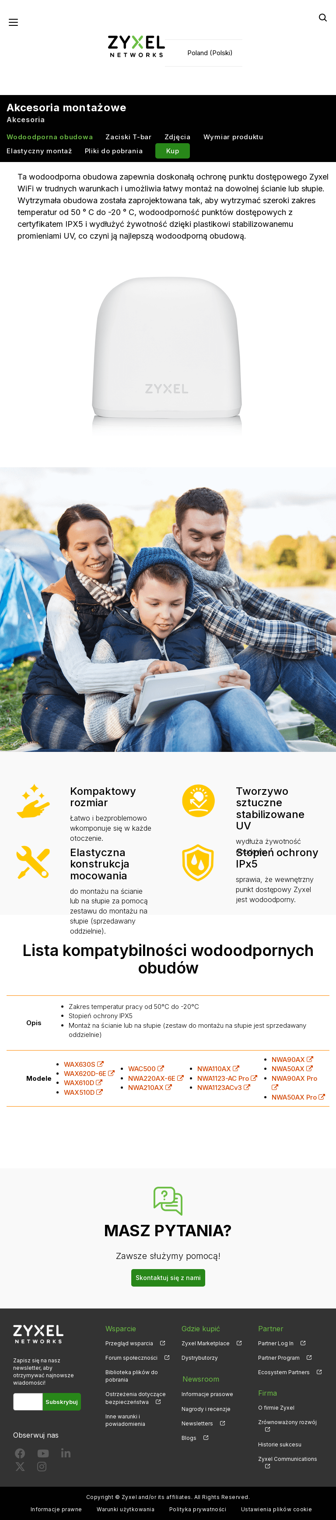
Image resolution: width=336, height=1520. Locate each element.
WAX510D (83, 1092)
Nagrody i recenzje (206, 1408)
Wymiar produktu (233, 137)
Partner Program (279, 1357)
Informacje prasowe (207, 1393)
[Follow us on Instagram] (41, 1468)
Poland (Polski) (210, 53)
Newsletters (197, 1422)
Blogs (189, 1437)
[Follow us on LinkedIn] (65, 1455)
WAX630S (84, 1064)
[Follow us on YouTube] (43, 1455)
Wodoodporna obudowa (50, 137)
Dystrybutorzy (200, 1357)
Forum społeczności (131, 1357)
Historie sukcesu (279, 1444)
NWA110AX (218, 1069)
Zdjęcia (177, 137)
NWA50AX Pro (298, 1097)
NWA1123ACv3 (223, 1088)
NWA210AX (150, 1088)
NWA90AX (292, 1059)
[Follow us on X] (20, 1468)
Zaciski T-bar (128, 137)
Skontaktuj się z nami (168, 1277)
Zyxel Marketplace (206, 1343)
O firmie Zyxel (276, 1408)
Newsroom (200, 1379)
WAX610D (83, 1083)
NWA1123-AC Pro (227, 1078)
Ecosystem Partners (284, 1372)
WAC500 (146, 1069)
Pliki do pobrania (114, 151)
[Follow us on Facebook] (20, 1455)
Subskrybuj (62, 1402)
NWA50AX (292, 1069)
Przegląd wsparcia (129, 1343)
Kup (172, 151)
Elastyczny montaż (39, 151)
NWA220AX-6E (156, 1078)
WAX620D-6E (89, 1073)
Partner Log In (276, 1343)
